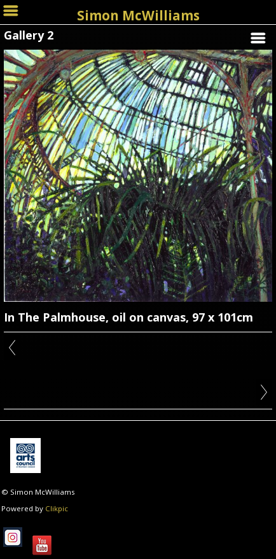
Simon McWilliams (138, 15)
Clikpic (56, 508)
